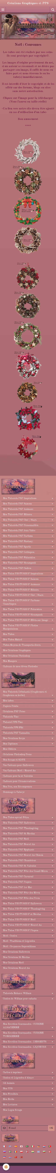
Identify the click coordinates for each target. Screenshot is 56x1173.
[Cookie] (6, 1167)
